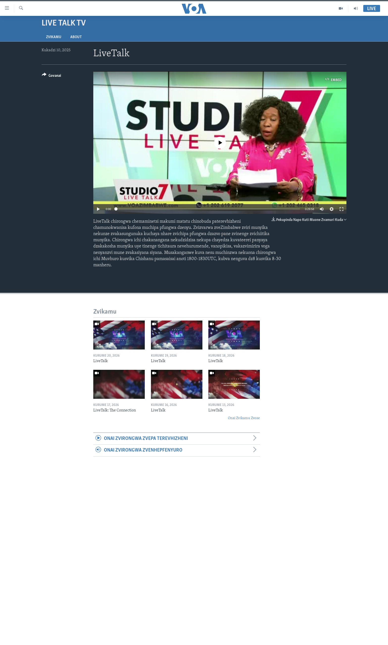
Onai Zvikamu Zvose (244, 418)
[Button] (51, 76)
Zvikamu (53, 37)
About (76, 37)
